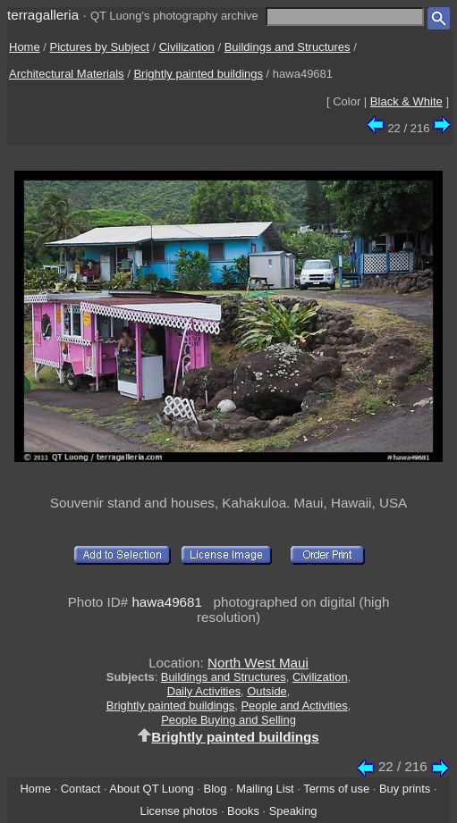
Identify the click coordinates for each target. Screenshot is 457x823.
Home (24, 47)
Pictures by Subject (99, 47)
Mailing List (265, 788)
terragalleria (43, 14)
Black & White (406, 101)
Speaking (293, 811)
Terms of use (336, 788)
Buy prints (404, 788)
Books (243, 811)
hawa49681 (166, 601)
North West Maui (258, 662)
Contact (80, 788)
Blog (215, 788)
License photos (178, 811)
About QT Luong (151, 788)
